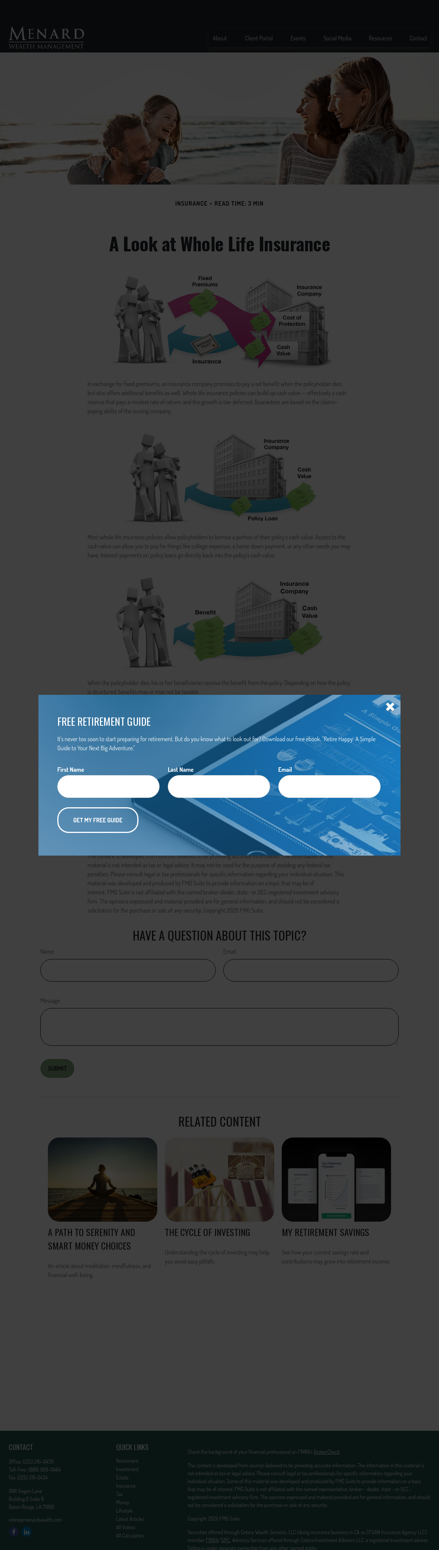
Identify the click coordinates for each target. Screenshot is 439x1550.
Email (285, 769)
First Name (70, 769)
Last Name (180, 769)
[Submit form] (97, 820)
